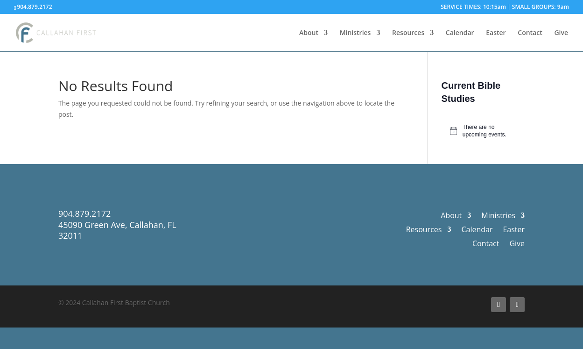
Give (561, 33)
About (308, 33)
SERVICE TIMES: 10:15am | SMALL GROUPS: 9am (505, 7)
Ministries (355, 33)
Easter (496, 33)
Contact (530, 33)
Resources (408, 33)
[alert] (483, 131)
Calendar (460, 33)
